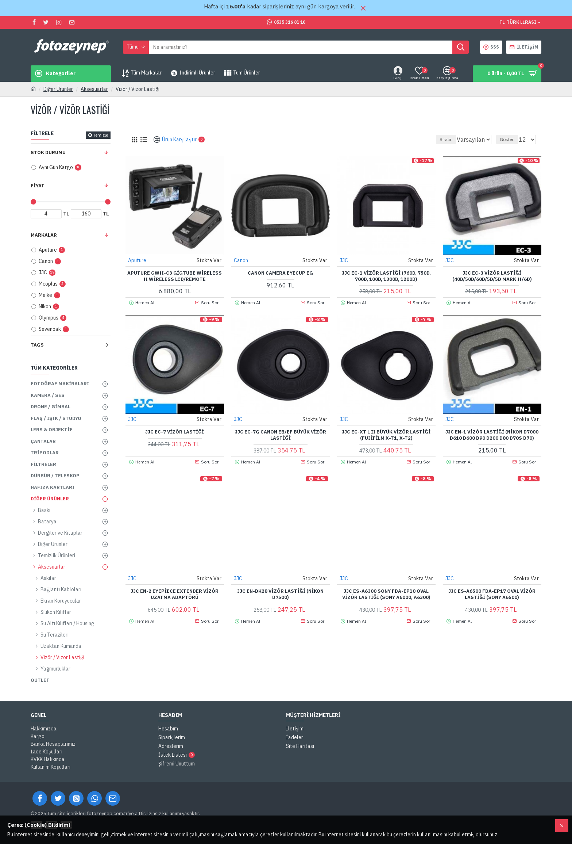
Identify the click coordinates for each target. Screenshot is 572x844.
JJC (344, 260)
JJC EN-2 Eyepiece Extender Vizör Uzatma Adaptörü (175, 594)
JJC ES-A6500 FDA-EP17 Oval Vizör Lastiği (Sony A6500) (492, 594)
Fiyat (38, 186)
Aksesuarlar (94, 89)
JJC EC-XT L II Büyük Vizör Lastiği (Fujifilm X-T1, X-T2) (386, 435)
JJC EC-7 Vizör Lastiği (174, 432)
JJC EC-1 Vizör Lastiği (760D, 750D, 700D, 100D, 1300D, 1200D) (386, 276)
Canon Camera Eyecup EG (280, 273)
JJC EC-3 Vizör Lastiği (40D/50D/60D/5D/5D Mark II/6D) (492, 276)
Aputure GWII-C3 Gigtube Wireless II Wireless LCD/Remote (174, 276)
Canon (241, 260)
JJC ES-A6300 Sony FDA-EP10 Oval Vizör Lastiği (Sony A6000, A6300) (386, 594)
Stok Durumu (48, 152)
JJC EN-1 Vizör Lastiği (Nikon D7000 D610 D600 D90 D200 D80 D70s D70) (491, 435)
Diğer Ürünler (58, 89)
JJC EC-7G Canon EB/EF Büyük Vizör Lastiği (280, 435)
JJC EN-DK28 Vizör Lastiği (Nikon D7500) (280, 594)
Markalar (44, 235)
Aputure (137, 260)
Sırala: (438, 139)
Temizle (100, 135)
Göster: (510, 139)
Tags (37, 345)
